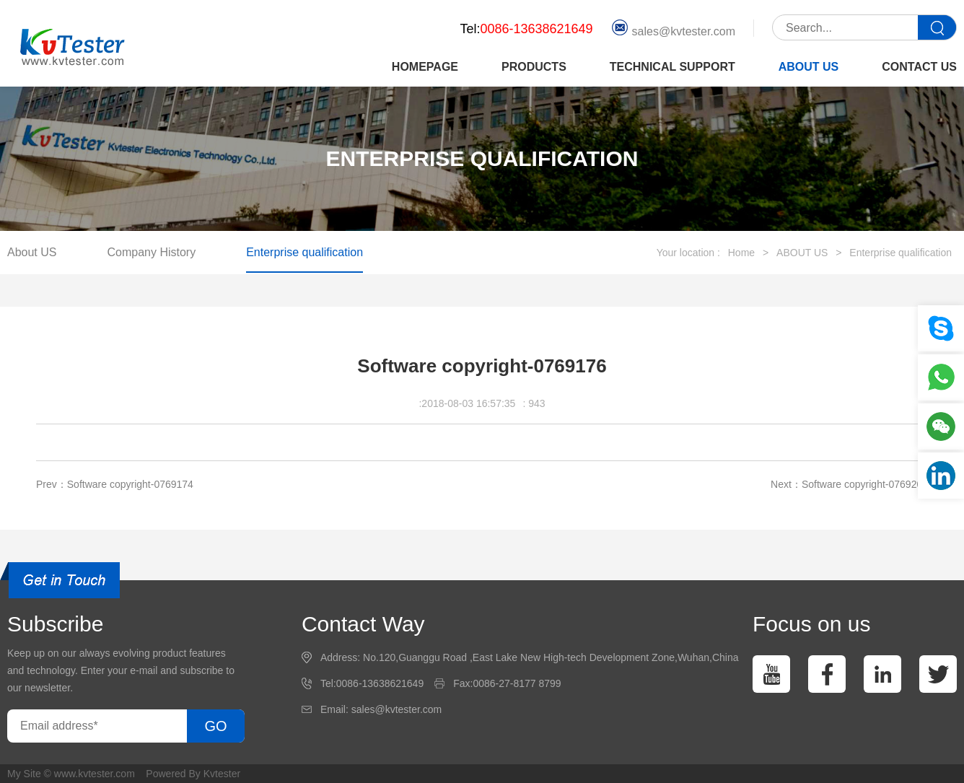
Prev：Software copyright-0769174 (114, 484)
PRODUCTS (533, 67)
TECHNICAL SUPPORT (672, 67)
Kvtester (221, 773)
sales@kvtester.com (673, 28)
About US (31, 252)
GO (215, 726)
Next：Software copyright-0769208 (849, 484)
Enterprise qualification (304, 252)
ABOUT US (809, 67)
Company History (151, 252)
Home (741, 252)
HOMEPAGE (425, 67)
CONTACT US (919, 67)
